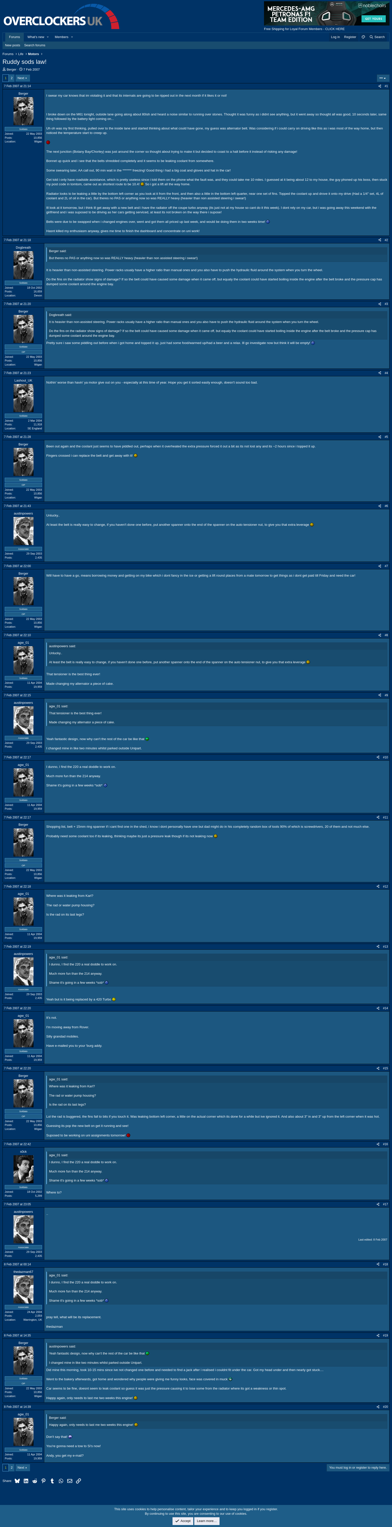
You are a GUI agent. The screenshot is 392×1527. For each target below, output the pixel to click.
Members (61, 37)
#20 (385, 1407)
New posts (12, 45)
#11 (385, 817)
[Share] (379, 86)
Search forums (35, 45)
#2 (386, 240)
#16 (385, 1144)
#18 (385, 1264)
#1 (386, 86)
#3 (386, 304)
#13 (385, 946)
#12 (385, 886)
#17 (385, 1204)
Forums (14, 37)
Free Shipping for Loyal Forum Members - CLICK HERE (304, 29)
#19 (385, 1335)
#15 (385, 1068)
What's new (36, 37)
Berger (11, 69)
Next (21, 78)
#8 (386, 635)
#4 (386, 373)
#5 (386, 437)
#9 (386, 695)
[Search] (377, 37)
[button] (48, 37)
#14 (385, 1008)
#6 (386, 506)
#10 (385, 757)
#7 (386, 566)
